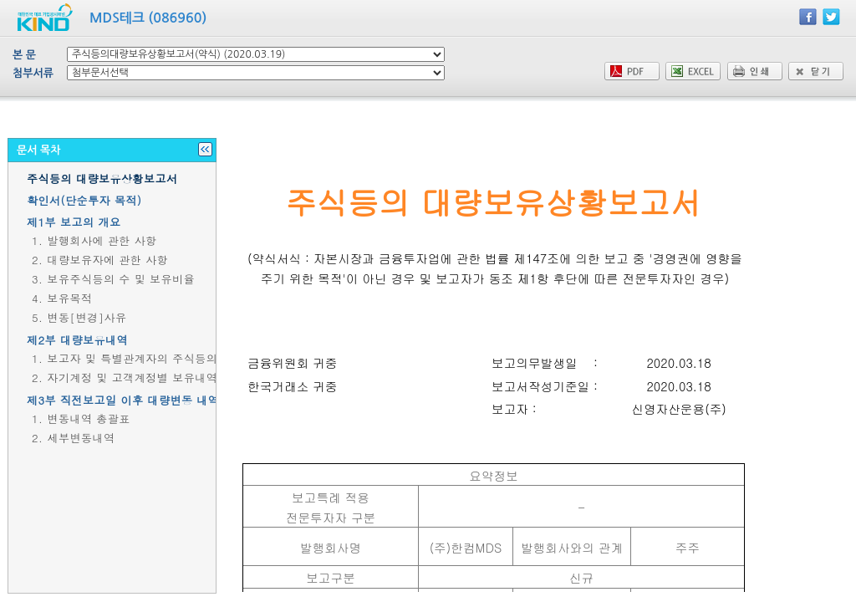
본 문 (24, 54)
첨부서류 (33, 73)
